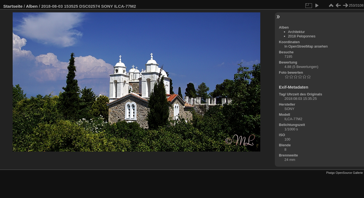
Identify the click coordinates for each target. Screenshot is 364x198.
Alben (32, 6)
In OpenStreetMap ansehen (306, 46)
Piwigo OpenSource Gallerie (344, 172)
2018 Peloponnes (302, 36)
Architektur (296, 32)
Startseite (13, 6)
